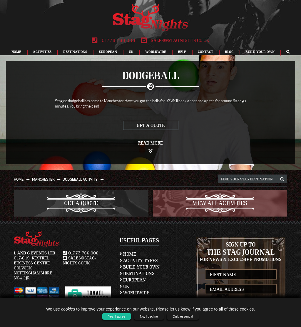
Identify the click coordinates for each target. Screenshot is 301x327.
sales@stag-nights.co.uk (175, 40)
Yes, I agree (116, 316)
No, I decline (149, 316)
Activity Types (139, 260)
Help (182, 52)
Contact (205, 52)
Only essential (183, 316)
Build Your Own (260, 52)
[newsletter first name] (241, 274)
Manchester (47, 179)
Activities (42, 52)
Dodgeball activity (84, 179)
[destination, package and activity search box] (252, 179)
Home (16, 52)
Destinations (75, 52)
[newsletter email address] (241, 289)
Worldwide (155, 52)
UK (131, 52)
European (108, 52)
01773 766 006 (113, 40)
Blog (229, 52)
